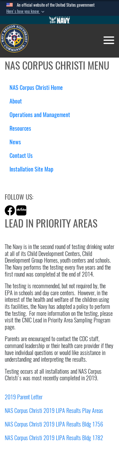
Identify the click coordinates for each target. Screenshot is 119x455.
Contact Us (21, 155)
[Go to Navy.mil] (59, 20)
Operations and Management (42, 115)
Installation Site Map (31, 169)
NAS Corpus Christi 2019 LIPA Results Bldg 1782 (54, 438)
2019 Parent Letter (24, 397)
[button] (26, 11)
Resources (23, 128)
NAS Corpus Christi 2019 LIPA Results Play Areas (54, 410)
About (18, 101)
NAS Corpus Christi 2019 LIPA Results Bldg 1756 (54, 424)
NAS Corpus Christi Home (36, 87)
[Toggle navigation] (109, 40)
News (15, 142)
